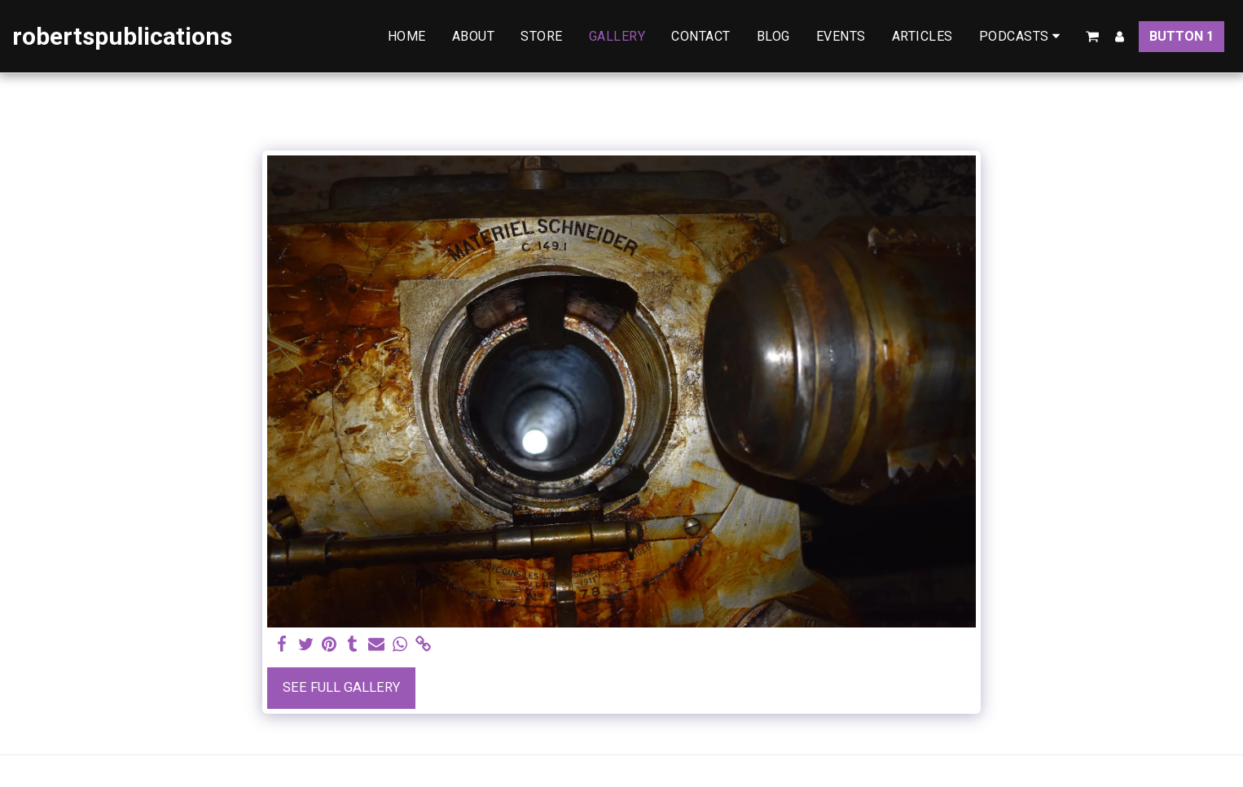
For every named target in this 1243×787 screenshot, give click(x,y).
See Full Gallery (341, 687)
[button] (1022, 36)
